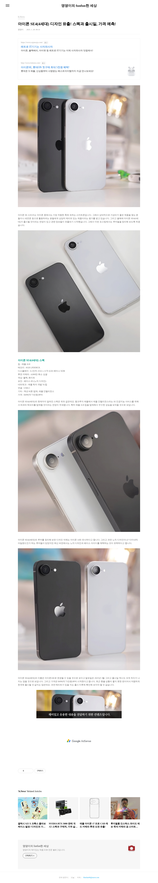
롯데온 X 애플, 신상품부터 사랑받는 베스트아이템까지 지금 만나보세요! (57, 71)
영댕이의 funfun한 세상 (79, 5)
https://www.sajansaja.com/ (32, 42)
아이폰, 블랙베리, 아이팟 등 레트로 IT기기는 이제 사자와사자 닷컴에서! (57, 50)
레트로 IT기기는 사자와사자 (37, 46)
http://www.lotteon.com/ (30, 63)
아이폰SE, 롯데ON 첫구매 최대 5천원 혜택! (45, 67)
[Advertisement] (79, 741)
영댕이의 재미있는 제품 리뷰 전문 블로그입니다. (44, 850)
